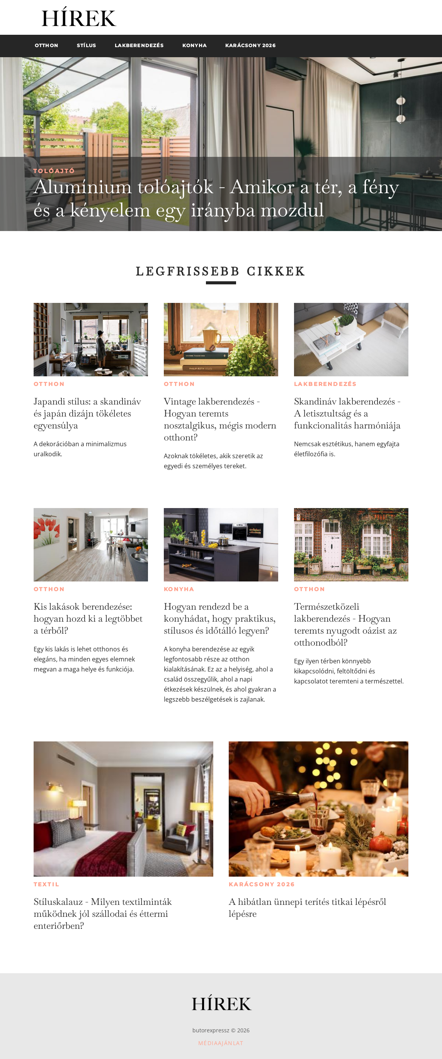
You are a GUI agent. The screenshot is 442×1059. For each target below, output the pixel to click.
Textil (47, 884)
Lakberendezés (325, 384)
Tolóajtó (54, 171)
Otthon (49, 384)
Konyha (179, 589)
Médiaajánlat (221, 1043)
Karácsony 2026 (262, 884)
